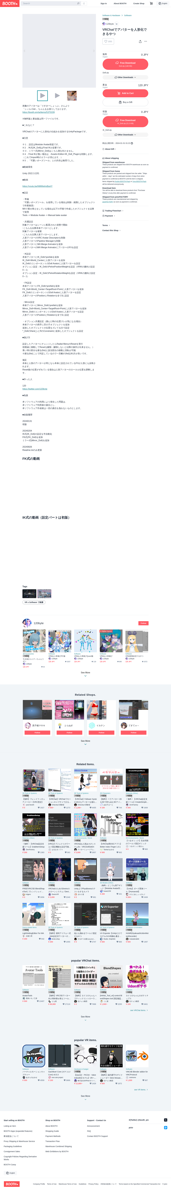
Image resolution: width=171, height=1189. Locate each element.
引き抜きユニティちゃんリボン (33, 660)
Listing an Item (10, 1126)
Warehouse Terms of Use (68, 1184)
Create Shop (138, 3)
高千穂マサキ (38, 725)
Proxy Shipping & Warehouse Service (19, 1141)
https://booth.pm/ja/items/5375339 (38, 112)
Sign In (104, 3)
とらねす (68, 725)
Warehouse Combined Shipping (58, 1146)
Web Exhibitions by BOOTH (56, 1151)
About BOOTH (120, 3)
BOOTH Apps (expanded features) (18, 1131)
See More (85, 743)
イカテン (100, 725)
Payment (109, 216)
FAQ (89, 1131)
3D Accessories (28, 654)
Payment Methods (53, 1136)
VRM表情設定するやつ (134, 656)
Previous (24, 51)
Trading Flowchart (113, 211)
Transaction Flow (52, 1141)
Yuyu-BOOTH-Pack (139, 181)
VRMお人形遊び (106, 656)
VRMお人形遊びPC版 (56, 656)
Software (127, 15)
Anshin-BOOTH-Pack (122, 181)
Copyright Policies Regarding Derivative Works (20, 1158)
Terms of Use (52, 1184)
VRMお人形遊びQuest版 (83, 656)
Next (94, 51)
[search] (78, 3)
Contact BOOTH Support (97, 1136)
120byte (39, 623)
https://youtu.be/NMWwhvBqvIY (37, 186)
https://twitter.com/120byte (34, 389)
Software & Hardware (111, 15)
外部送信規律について (109, 1184)
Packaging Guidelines (13, 1146)
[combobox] (51, 3)
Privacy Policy (93, 1184)
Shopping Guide (52, 1131)
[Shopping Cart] (151, 3)
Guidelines (82, 1184)
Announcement (93, 1126)
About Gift (109, 149)
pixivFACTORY (107, 202)
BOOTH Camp (10, 1165)
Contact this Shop (110, 230)
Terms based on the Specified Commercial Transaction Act (139, 1184)
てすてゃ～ (134, 725)
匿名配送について (11, 1136)
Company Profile (39, 1184)
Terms (105, 225)
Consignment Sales (12, 1151)
